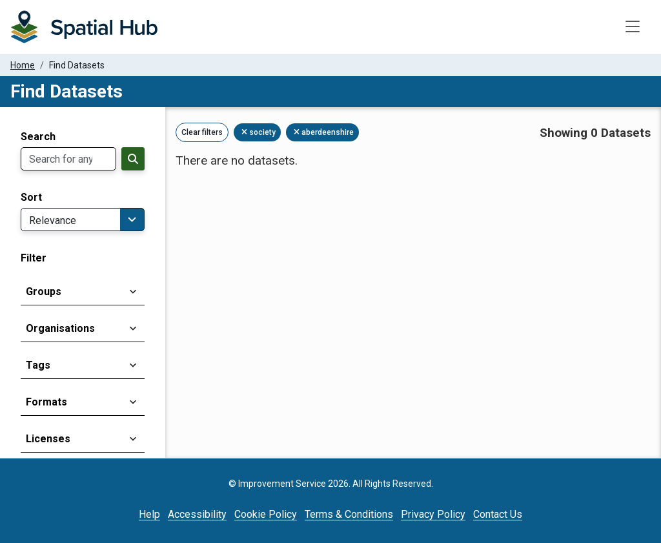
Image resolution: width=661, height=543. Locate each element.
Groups (43, 291)
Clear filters (202, 132)
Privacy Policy (433, 514)
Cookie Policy (265, 514)
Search (38, 137)
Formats (46, 402)
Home (22, 65)
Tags (38, 365)
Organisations (60, 328)
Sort (31, 197)
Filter (33, 258)
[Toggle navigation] (633, 27)
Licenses (48, 439)
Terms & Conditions (349, 514)
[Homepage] (84, 27)
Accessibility (197, 514)
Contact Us (497, 514)
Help (149, 514)
